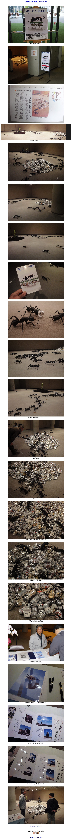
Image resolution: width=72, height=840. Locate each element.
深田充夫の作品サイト (36, 826)
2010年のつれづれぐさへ (36, 837)
